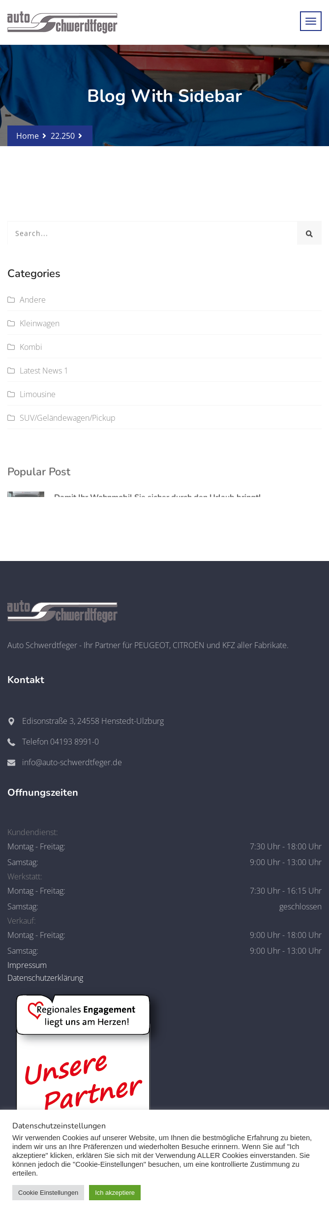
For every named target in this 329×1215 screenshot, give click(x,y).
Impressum (27, 965)
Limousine (38, 394)
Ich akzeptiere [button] (115, 1192)
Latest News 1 (44, 370)
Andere (33, 299)
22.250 (63, 135)
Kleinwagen (40, 323)
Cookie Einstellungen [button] (48, 1192)
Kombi (31, 347)
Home (27, 135)
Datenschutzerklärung (45, 977)
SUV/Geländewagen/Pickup (68, 417)
